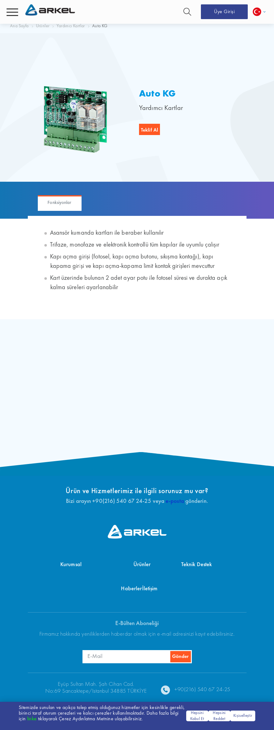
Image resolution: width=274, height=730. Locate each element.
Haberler (131, 589)
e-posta (175, 501)
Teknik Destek (196, 564)
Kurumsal (71, 564)
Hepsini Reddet (219, 716)
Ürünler (43, 26)
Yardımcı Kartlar (71, 26)
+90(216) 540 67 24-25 (202, 689)
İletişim (150, 589)
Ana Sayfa (19, 26)
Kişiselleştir (242, 716)
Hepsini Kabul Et (197, 716)
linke (32, 719)
